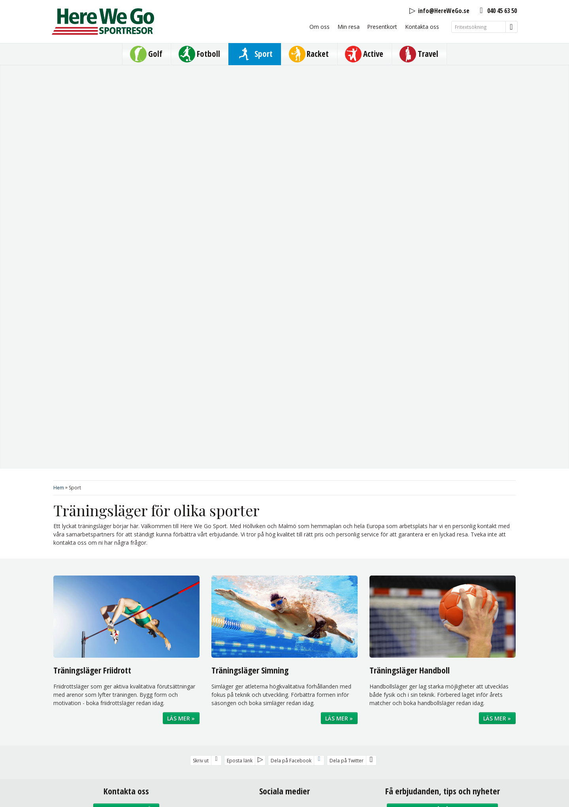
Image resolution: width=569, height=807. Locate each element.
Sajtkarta (288, 726)
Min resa (348, 26)
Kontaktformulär (126, 496)
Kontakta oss (422, 26)
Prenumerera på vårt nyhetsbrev (443, 496)
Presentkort (382, 26)
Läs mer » (181, 406)
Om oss (319, 26)
